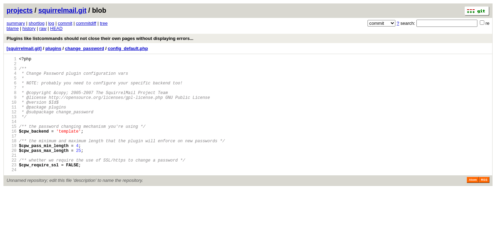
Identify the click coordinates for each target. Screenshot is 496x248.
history (28, 28)
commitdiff (86, 23)
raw (42, 28)
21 (12, 177)
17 (12, 153)
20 (12, 171)
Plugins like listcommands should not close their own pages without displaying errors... (100, 38)
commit (65, 23)
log (51, 23)
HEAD (56, 28)
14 (12, 136)
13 (12, 130)
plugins (53, 48)
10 (12, 112)
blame (13, 28)
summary (16, 23)
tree (103, 23)
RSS (484, 204)
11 (12, 118)
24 (12, 194)
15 (12, 142)
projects (20, 10)
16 (12, 148)
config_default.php (128, 48)
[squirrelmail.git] (24, 48)
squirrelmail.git (62, 10)
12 (12, 124)
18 (12, 159)
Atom (473, 204)
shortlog (36, 23)
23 (12, 189)
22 (12, 183)
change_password (84, 48)
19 (12, 165)
